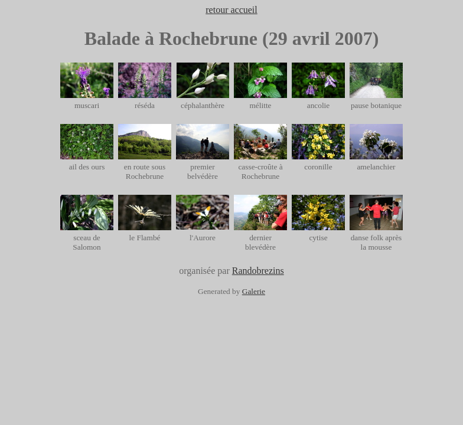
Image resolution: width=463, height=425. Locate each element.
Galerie (253, 291)
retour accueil (231, 10)
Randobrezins (258, 271)
